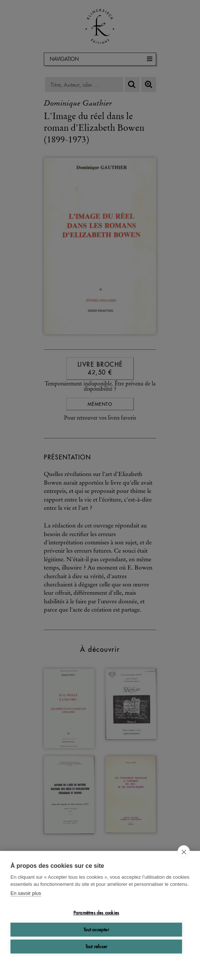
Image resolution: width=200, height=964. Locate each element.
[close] (184, 851)
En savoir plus (25, 893)
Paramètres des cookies (96, 913)
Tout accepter (96, 929)
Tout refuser (96, 946)
